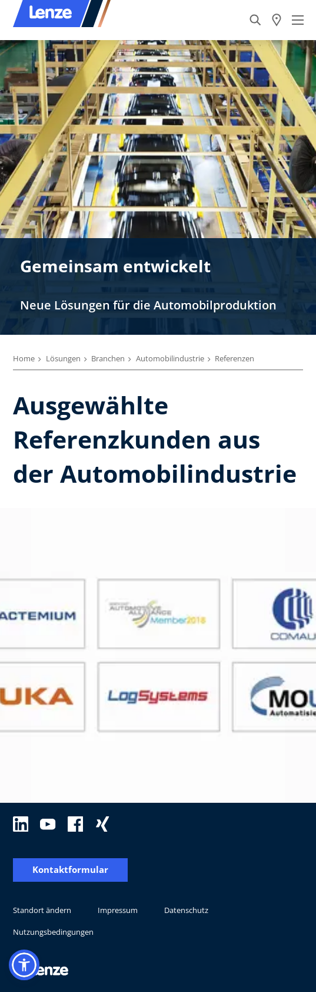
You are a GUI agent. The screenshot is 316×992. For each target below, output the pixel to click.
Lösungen (63, 358)
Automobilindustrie (170, 358)
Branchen (108, 358)
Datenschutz (186, 910)
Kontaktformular (70, 869)
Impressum (118, 910)
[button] (24, 965)
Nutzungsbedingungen (53, 932)
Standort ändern (42, 910)
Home (24, 358)
